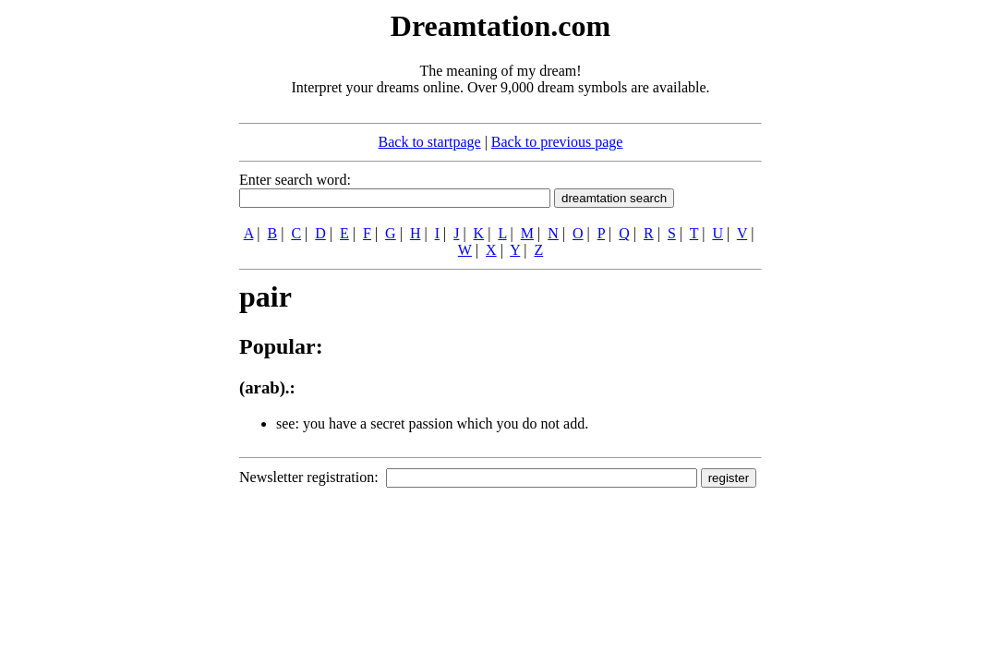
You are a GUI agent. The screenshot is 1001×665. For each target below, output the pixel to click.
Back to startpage (430, 142)
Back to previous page (557, 142)
